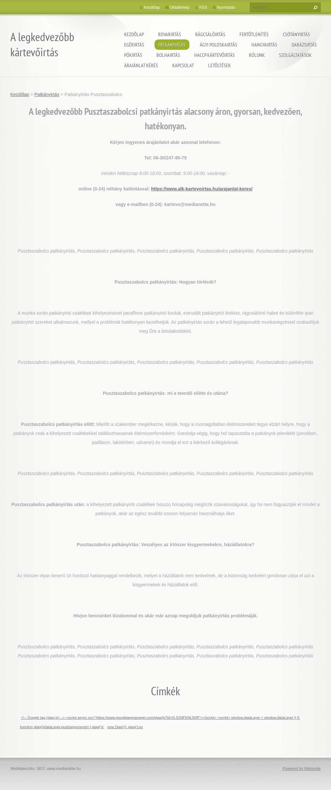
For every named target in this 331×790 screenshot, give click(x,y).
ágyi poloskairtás (218, 44)
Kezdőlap (134, 34)
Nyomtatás (226, 7)
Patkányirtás (172, 44)
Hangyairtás (264, 44)
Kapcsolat (183, 65)
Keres (314, 7)
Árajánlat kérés (141, 65)
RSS (203, 7)
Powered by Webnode (302, 768)
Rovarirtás (169, 34)
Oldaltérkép (179, 7)
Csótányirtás (296, 34)
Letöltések (219, 65)
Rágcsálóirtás (210, 34)
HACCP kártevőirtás (214, 55)
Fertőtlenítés (254, 34)
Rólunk (257, 55)
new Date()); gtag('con (125, 727)
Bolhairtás (168, 55)
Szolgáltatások (295, 55)
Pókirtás (133, 55)
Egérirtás (134, 44)
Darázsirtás (304, 44)
